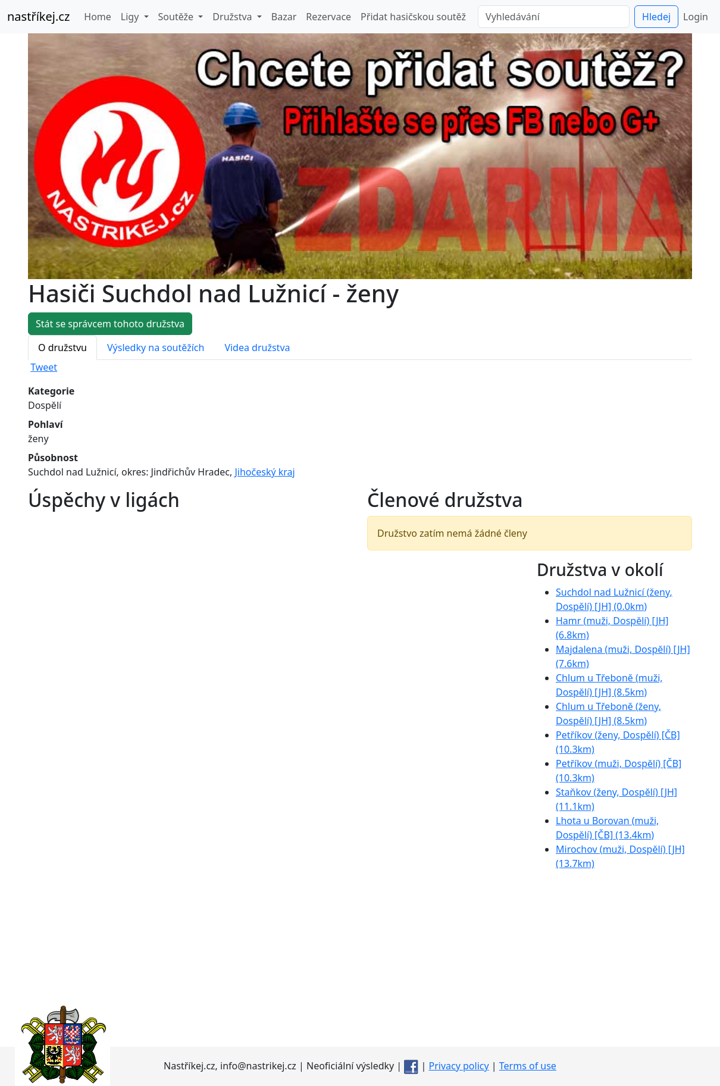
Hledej (656, 16)
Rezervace (328, 16)
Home (97, 16)
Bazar (283, 16)
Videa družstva (257, 347)
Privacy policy (459, 1065)
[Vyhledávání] (554, 16)
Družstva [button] (233, 16)
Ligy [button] (131, 16)
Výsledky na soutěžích (155, 347)
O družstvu (62, 347)
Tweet (43, 367)
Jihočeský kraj (264, 471)
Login (695, 16)
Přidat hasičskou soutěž (413, 16)
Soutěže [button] (177, 16)
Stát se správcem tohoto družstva (110, 323)
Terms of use (527, 1065)
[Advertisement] (360, 963)
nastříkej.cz (38, 16)
